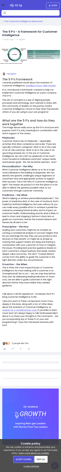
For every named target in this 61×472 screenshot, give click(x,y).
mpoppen (11, 73)
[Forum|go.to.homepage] (15, 5)
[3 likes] (15, 343)
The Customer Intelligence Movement (23, 21)
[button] (3, 6)
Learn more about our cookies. (34, 453)
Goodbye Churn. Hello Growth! (41, 85)
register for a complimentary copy (19, 310)
